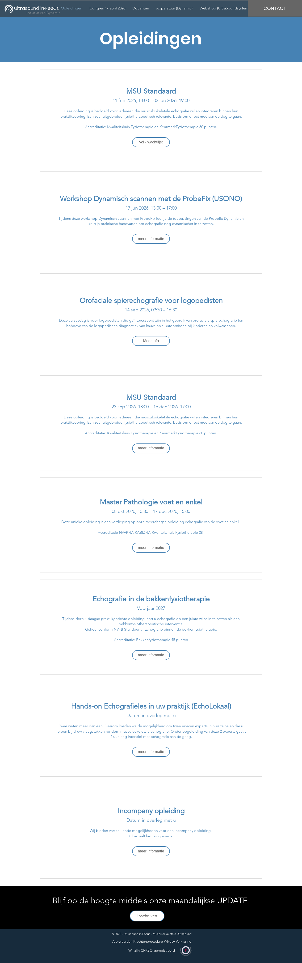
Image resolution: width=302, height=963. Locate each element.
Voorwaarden (122, 941)
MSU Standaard (151, 91)
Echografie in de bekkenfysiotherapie (151, 599)
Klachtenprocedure (148, 941)
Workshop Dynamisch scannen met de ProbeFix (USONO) (151, 198)
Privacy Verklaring (177, 941)
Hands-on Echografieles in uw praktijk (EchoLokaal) (151, 706)
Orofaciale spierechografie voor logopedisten (151, 300)
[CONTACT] (275, 8)
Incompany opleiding (151, 811)
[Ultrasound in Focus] (39, 8)
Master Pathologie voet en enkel (151, 502)
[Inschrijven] (147, 916)
